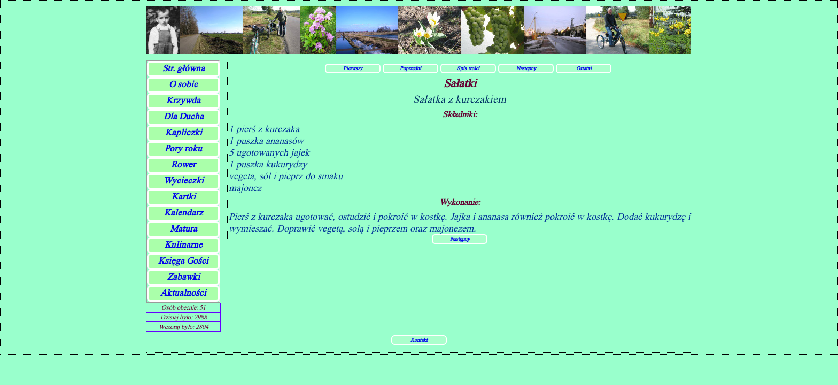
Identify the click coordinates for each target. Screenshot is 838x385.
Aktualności (183, 293)
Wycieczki (184, 180)
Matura (183, 229)
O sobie (183, 84)
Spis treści (468, 68)
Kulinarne (184, 245)
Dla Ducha (184, 116)
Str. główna (183, 68)
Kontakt (419, 339)
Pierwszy (352, 68)
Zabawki (183, 277)
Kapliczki (183, 132)
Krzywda (183, 100)
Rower (183, 164)
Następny (526, 68)
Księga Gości (183, 261)
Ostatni (584, 68)
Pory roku (183, 148)
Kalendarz (183, 212)
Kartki (184, 196)
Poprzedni (410, 68)
